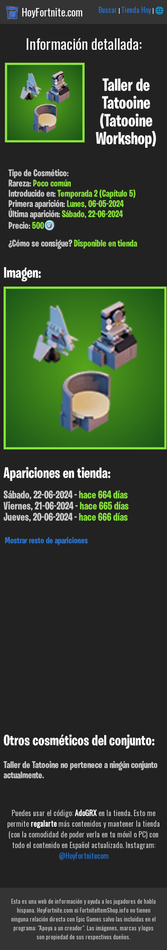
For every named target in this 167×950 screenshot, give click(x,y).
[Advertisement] (83, 637)
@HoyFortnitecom (84, 855)
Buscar (107, 9)
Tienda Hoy (136, 9)
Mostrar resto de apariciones (46, 541)
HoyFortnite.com (52, 12)
